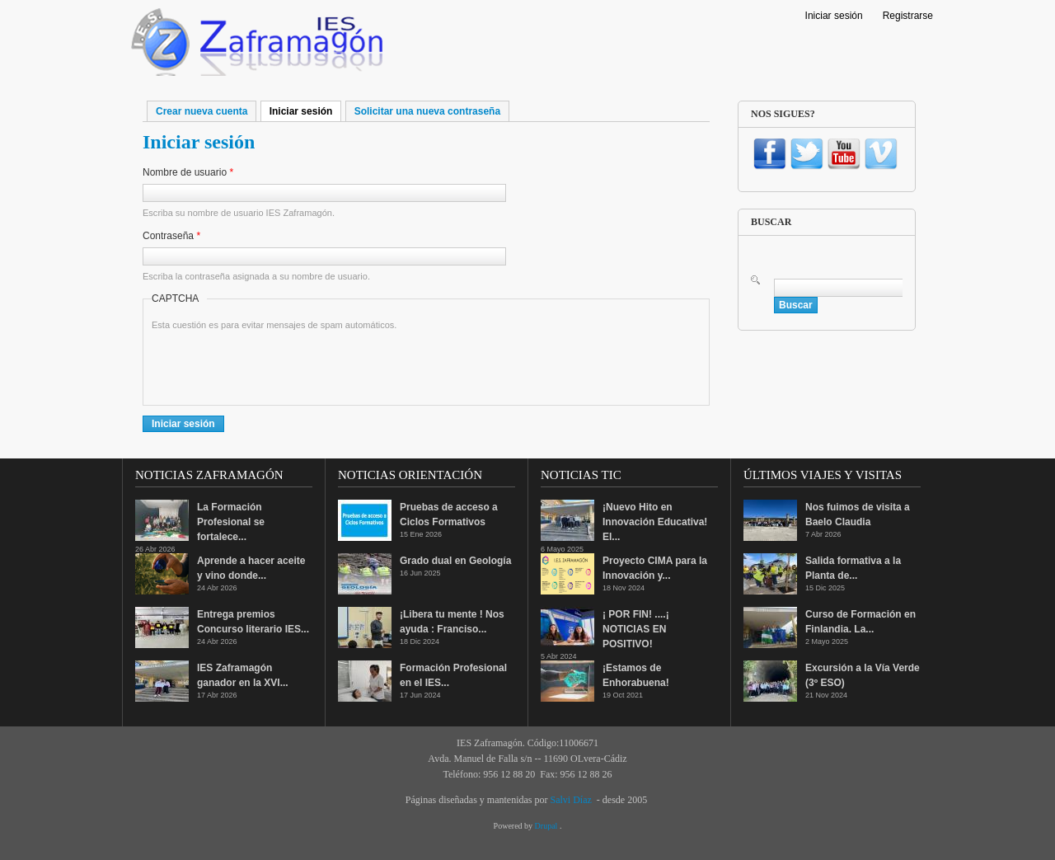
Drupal (547, 825)
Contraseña (171, 236)
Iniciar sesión (834, 15)
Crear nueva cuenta (201, 111)
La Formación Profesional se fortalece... (231, 522)
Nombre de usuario (188, 172)
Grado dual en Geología (455, 560)
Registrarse (908, 15)
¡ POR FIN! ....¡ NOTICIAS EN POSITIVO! (636, 629)
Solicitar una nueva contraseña (427, 111)
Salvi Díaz (570, 800)
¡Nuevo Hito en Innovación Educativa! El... (655, 522)
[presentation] (277, 364)
